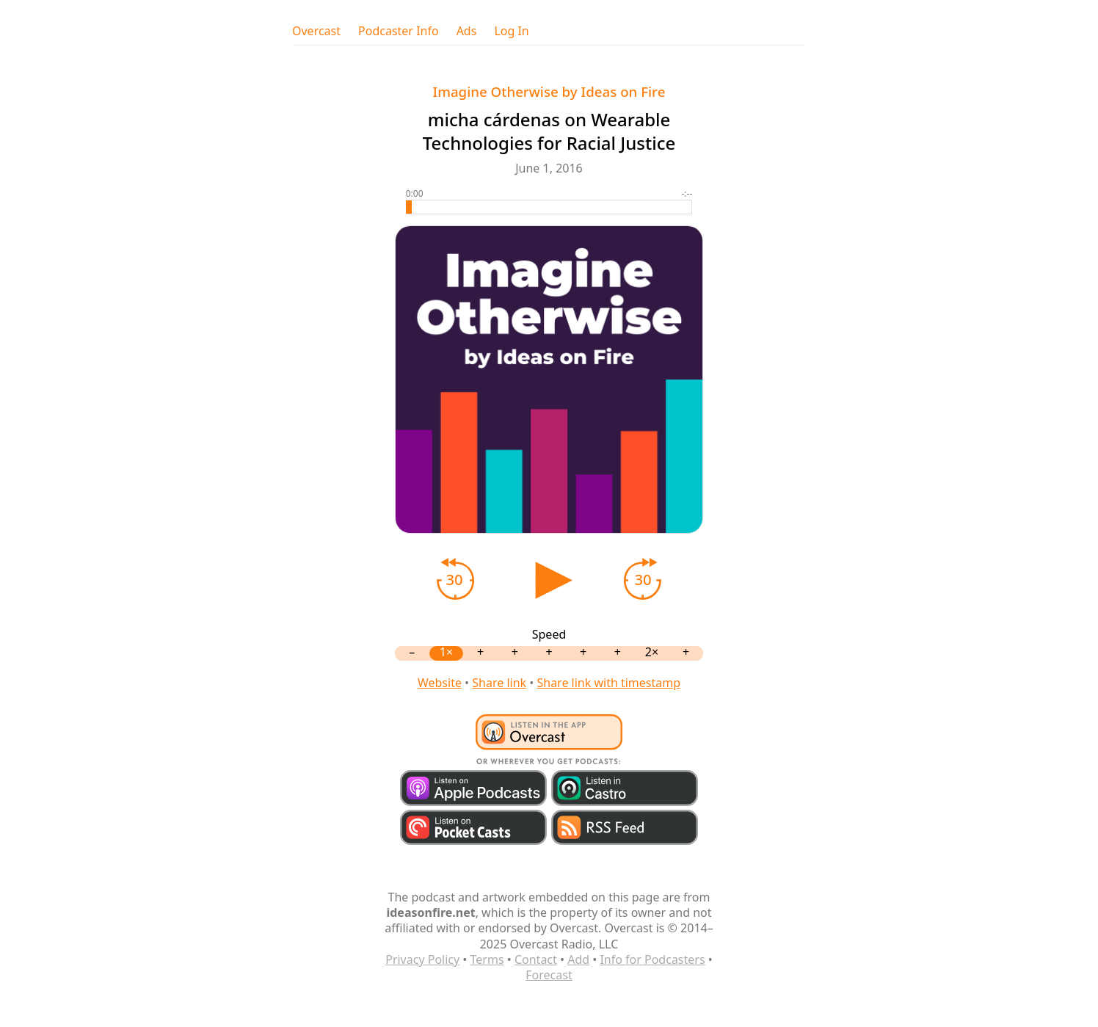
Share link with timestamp (608, 683)
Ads (467, 31)
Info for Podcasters (652, 959)
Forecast (549, 975)
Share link (499, 683)
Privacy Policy (422, 959)
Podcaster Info (398, 31)
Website (440, 683)
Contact (536, 959)
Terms (487, 959)
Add (578, 959)
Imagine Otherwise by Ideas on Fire (549, 91)
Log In (511, 31)
